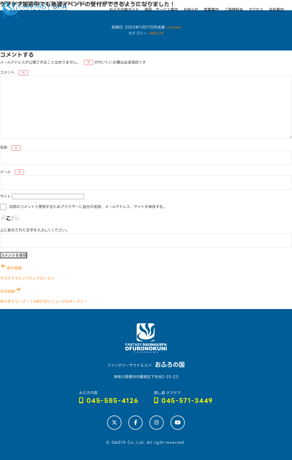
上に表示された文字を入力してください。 (35, 230)
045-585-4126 (109, 400)
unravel (174, 27)
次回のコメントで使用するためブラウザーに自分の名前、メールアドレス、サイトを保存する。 (88, 207)
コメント (14, 72)
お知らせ (156, 33)
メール (12, 172)
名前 (10, 147)
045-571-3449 (183, 400)
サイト (5, 196)
